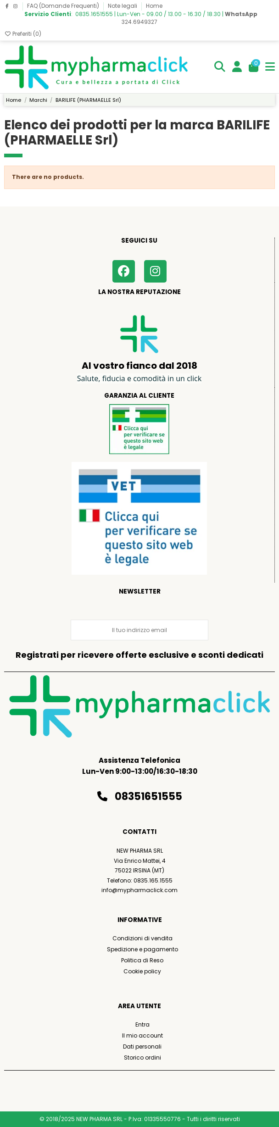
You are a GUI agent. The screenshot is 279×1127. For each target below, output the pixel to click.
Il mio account (142, 1035)
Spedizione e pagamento (142, 949)
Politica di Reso (142, 960)
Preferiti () (22, 34)
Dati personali (142, 1046)
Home (154, 6)
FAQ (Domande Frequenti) (63, 6)
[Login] (237, 67)
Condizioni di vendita (142, 938)
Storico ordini (142, 1057)
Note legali (123, 6)
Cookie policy (142, 971)
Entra (142, 1024)
